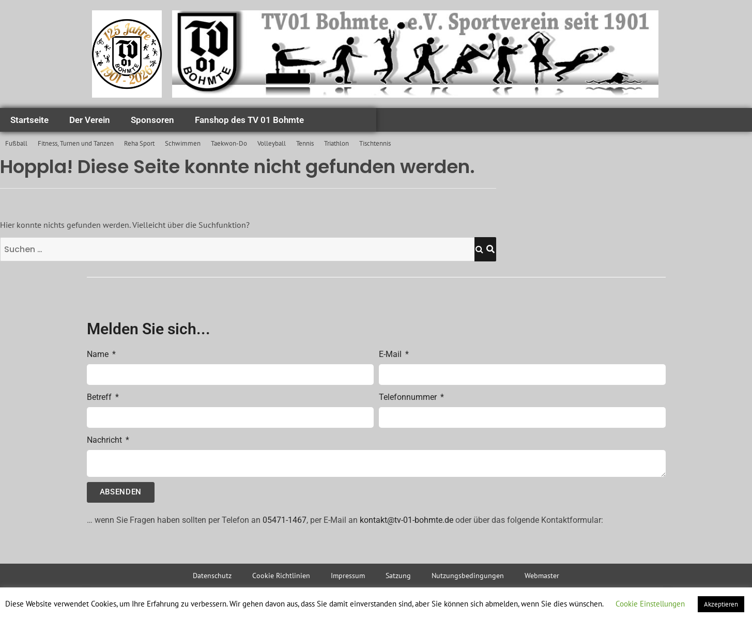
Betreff (100, 397)
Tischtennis (375, 143)
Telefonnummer (409, 397)
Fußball (16, 143)
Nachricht (105, 440)
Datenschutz (212, 575)
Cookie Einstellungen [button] (650, 604)
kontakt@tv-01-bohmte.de (406, 520)
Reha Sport (139, 143)
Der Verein (89, 120)
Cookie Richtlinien (281, 575)
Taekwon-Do (229, 143)
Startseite (29, 120)
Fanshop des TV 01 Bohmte (249, 120)
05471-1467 (284, 520)
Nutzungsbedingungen (468, 575)
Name (99, 354)
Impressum (348, 575)
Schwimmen (183, 143)
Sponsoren (152, 120)
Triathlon (336, 143)
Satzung (398, 575)
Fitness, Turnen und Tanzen (76, 143)
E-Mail (391, 354)
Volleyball (271, 143)
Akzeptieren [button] (721, 604)
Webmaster (542, 575)
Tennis (305, 143)
